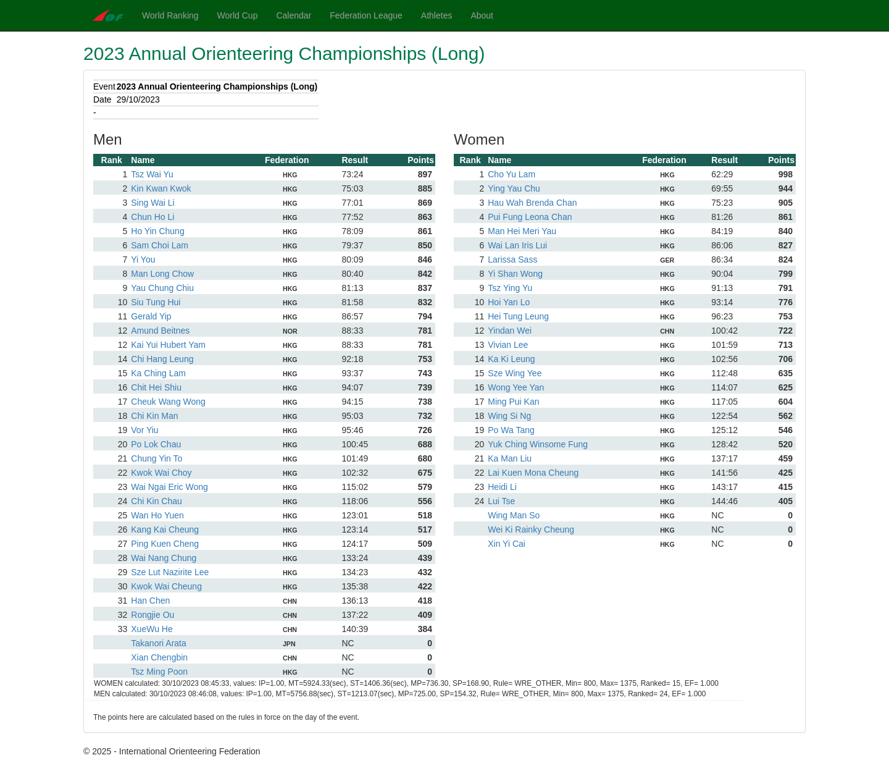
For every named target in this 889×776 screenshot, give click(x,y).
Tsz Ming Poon (159, 672)
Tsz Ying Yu (510, 288)
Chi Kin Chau (156, 501)
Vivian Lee (508, 345)
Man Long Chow (162, 274)
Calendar (293, 15)
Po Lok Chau (156, 444)
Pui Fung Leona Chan (530, 217)
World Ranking (170, 15)
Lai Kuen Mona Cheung (533, 473)
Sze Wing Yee (514, 373)
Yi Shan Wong (515, 274)
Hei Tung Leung (518, 316)
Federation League (366, 15)
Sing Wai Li (152, 203)
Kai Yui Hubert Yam (168, 345)
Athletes (437, 15)
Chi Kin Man (154, 416)
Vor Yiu (144, 430)
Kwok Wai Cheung (166, 586)
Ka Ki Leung (511, 359)
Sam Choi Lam (159, 245)
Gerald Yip (151, 316)
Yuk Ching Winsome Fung (538, 444)
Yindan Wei (510, 330)
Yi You (143, 259)
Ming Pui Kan (513, 402)
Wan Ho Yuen (157, 515)
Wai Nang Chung (163, 558)
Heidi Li (502, 487)
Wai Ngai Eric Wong (169, 487)
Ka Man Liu (510, 458)
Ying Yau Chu (514, 188)
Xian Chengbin (159, 657)
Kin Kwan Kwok (161, 188)
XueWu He (151, 629)
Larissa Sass (512, 259)
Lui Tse (501, 501)
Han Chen (150, 600)
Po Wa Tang (511, 430)
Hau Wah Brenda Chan (532, 203)
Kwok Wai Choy (161, 473)
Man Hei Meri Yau (522, 231)
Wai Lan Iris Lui (517, 245)
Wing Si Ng (509, 416)
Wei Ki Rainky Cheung (531, 529)
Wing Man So (514, 515)
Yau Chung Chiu (162, 288)
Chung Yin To (156, 458)
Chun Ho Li (152, 217)
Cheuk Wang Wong (168, 402)
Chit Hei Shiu (156, 387)
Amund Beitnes (160, 330)
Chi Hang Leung (162, 359)
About (481, 15)
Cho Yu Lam (511, 174)
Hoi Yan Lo (509, 302)
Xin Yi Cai (506, 544)
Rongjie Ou (152, 615)
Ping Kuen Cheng (165, 544)
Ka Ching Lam (158, 373)
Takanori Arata (158, 643)
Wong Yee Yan (516, 387)
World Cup (237, 15)
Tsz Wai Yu (152, 174)
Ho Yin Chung (157, 231)
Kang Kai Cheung (165, 529)
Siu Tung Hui (155, 302)
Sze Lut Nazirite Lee (170, 572)
